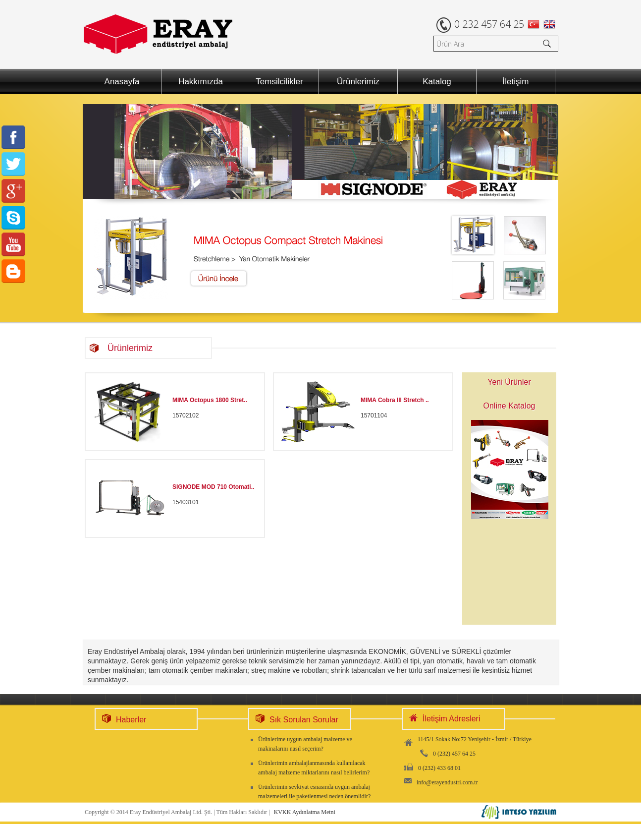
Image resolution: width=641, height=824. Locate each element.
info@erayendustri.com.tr (447, 782)
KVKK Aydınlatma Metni (304, 812)
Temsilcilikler (279, 81)
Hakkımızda (200, 81)
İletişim (516, 81)
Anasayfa (122, 81)
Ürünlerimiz (358, 81)
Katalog (437, 81)
